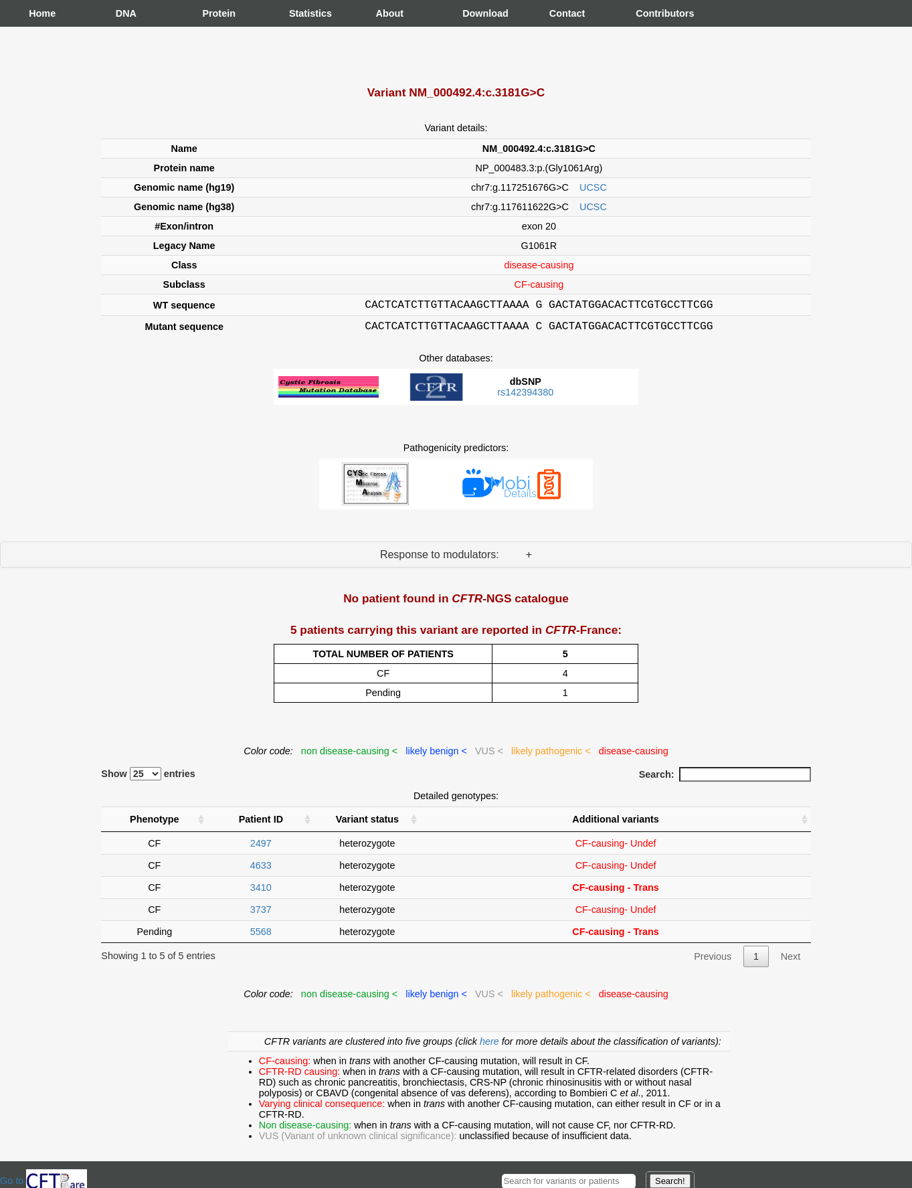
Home (42, 13)
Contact (562, 13)
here (491, 1045)
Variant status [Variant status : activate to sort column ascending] (367, 823)
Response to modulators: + (456, 558)
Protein (215, 13)
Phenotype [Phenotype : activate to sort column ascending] (154, 823)
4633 (261, 869)
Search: (725, 778)
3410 (261, 891)
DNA (126, 13)
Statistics (302, 13)
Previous (712, 960)
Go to (43, 1180)
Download (475, 13)
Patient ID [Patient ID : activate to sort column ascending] (261, 823)
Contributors (649, 13)
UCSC (593, 187)
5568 (261, 935)
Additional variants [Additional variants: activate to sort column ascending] (615, 823)
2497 (261, 847)
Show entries (148, 777)
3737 (261, 913)
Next (791, 960)
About (389, 13)
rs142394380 (525, 396)
